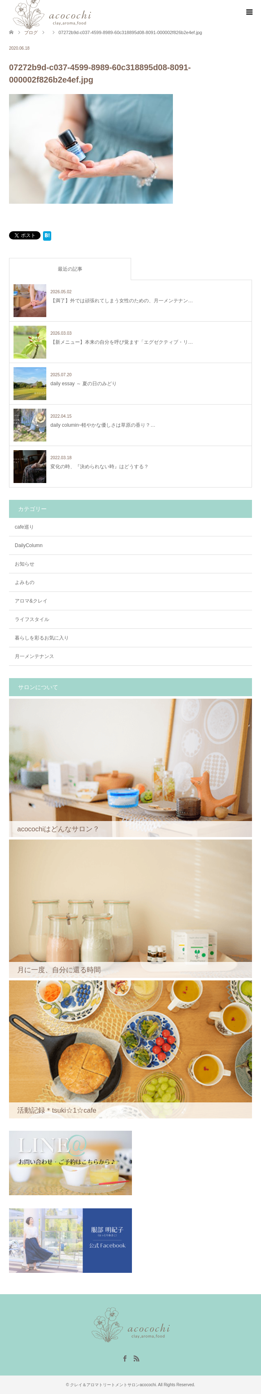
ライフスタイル (32, 619)
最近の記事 (70, 269)
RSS (136, 1357)
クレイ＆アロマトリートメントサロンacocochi (113, 1384)
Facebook (124, 1357)
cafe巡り (24, 527)
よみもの (24, 582)
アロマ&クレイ (31, 601)
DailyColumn (29, 545)
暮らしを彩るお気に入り (42, 638)
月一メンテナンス (34, 656)
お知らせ (24, 564)
